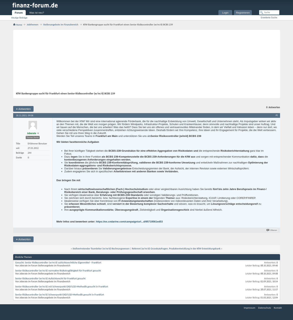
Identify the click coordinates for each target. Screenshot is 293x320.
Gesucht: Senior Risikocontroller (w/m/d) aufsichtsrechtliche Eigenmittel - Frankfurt (58, 262)
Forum (19, 12)
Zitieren (272, 230)
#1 (277, 115)
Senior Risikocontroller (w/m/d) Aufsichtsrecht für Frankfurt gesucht (50, 278)
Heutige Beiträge (19, 18)
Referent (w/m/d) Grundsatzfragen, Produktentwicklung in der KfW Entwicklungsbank (176, 248)
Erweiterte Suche (269, 17)
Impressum (249, 307)
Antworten (23, 109)
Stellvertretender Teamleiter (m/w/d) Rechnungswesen (101, 248)
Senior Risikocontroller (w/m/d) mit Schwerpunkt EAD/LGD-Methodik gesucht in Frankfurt (61, 286)
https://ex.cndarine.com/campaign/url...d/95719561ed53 (129, 221)
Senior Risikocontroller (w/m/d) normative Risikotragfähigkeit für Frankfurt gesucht (58, 270)
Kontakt (278, 307)
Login (225, 12)
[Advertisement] (144, 62)
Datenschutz (264, 307)
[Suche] (269, 12)
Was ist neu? (36, 12)
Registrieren (243, 12)
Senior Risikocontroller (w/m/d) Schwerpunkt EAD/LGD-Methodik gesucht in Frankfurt (59, 294)
